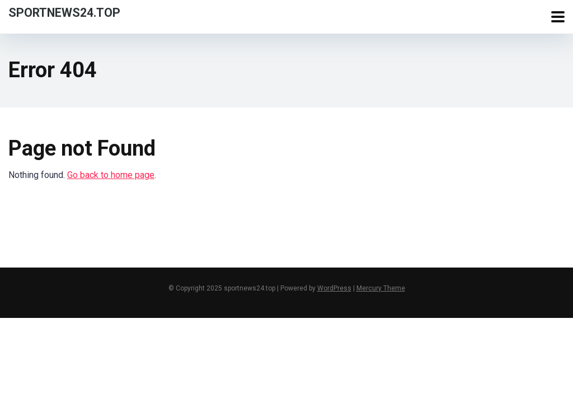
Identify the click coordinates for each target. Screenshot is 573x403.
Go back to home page (110, 175)
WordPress (334, 288)
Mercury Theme (380, 288)
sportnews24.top (64, 12)
